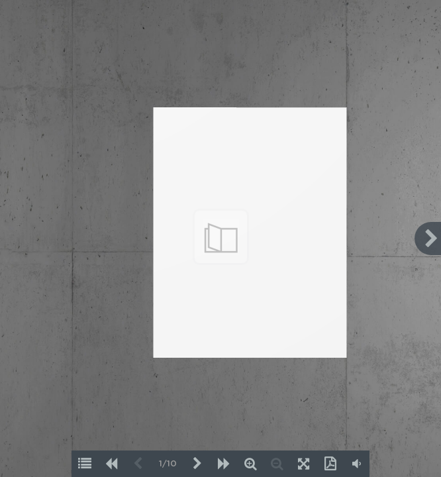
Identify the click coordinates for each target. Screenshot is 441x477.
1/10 (168, 464)
